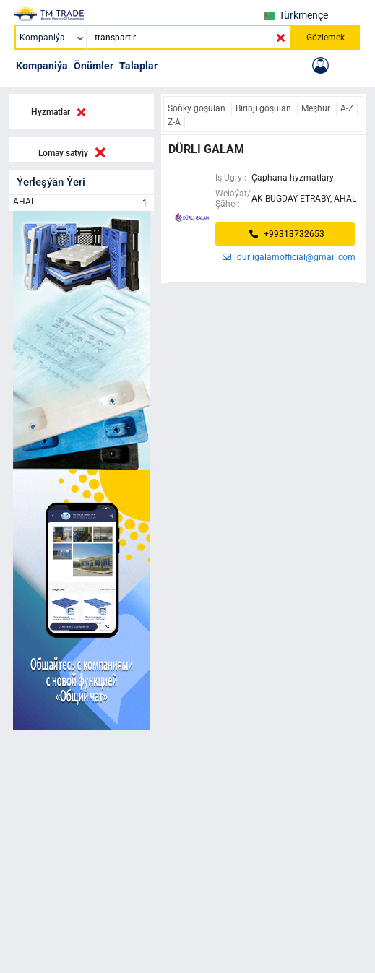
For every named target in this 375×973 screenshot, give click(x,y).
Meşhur (316, 108)
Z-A (174, 122)
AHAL (81, 202)
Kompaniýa (42, 66)
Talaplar (138, 66)
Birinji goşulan (264, 108)
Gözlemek (325, 38)
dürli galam (206, 149)
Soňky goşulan (198, 108)
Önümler (93, 66)
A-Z (346, 108)
